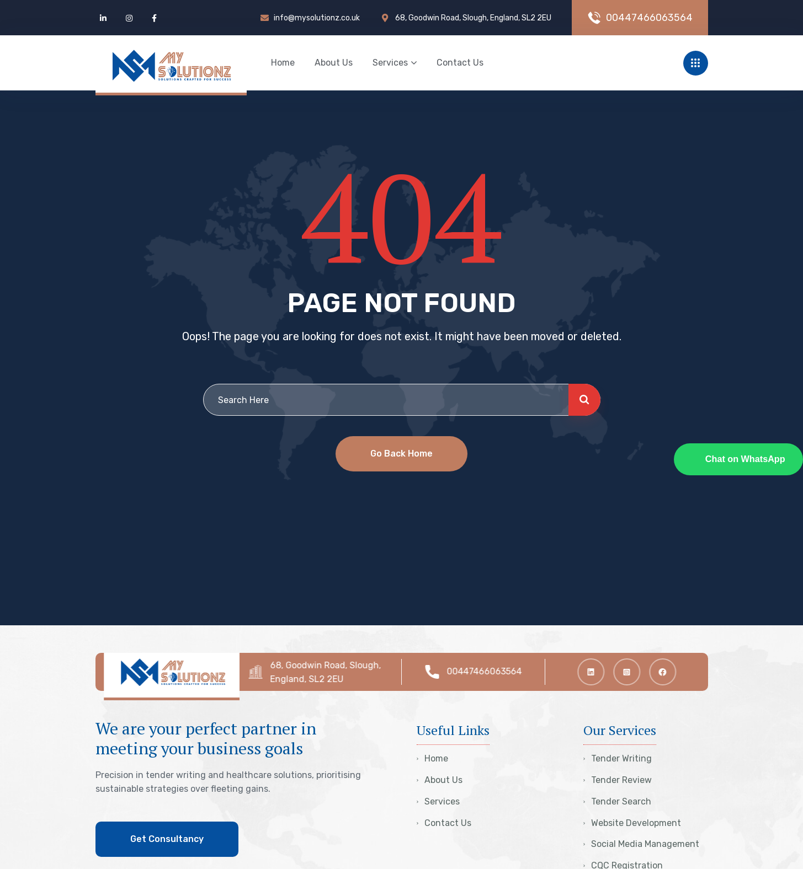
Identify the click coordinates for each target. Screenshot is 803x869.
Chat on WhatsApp (745, 459)
